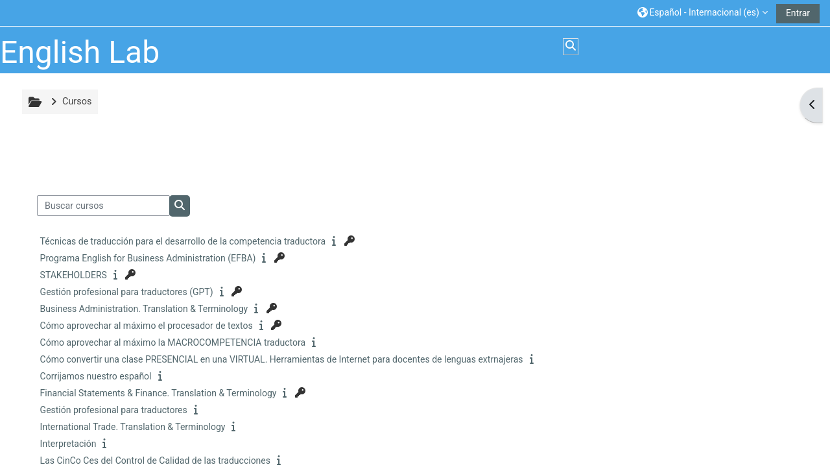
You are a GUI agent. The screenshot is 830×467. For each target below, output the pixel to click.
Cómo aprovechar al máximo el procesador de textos (146, 325)
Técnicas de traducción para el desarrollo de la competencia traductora (183, 241)
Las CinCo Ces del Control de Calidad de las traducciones (155, 460)
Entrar (798, 13)
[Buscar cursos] (104, 205)
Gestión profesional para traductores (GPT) (126, 292)
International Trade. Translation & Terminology (133, 427)
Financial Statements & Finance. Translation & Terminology (158, 393)
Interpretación (68, 443)
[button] (702, 12)
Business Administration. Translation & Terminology (144, 309)
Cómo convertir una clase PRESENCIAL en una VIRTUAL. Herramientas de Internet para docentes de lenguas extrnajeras (281, 359)
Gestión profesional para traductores (113, 410)
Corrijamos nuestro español (96, 376)
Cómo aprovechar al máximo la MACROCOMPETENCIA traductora (172, 342)
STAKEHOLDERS (73, 275)
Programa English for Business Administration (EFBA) (148, 258)
